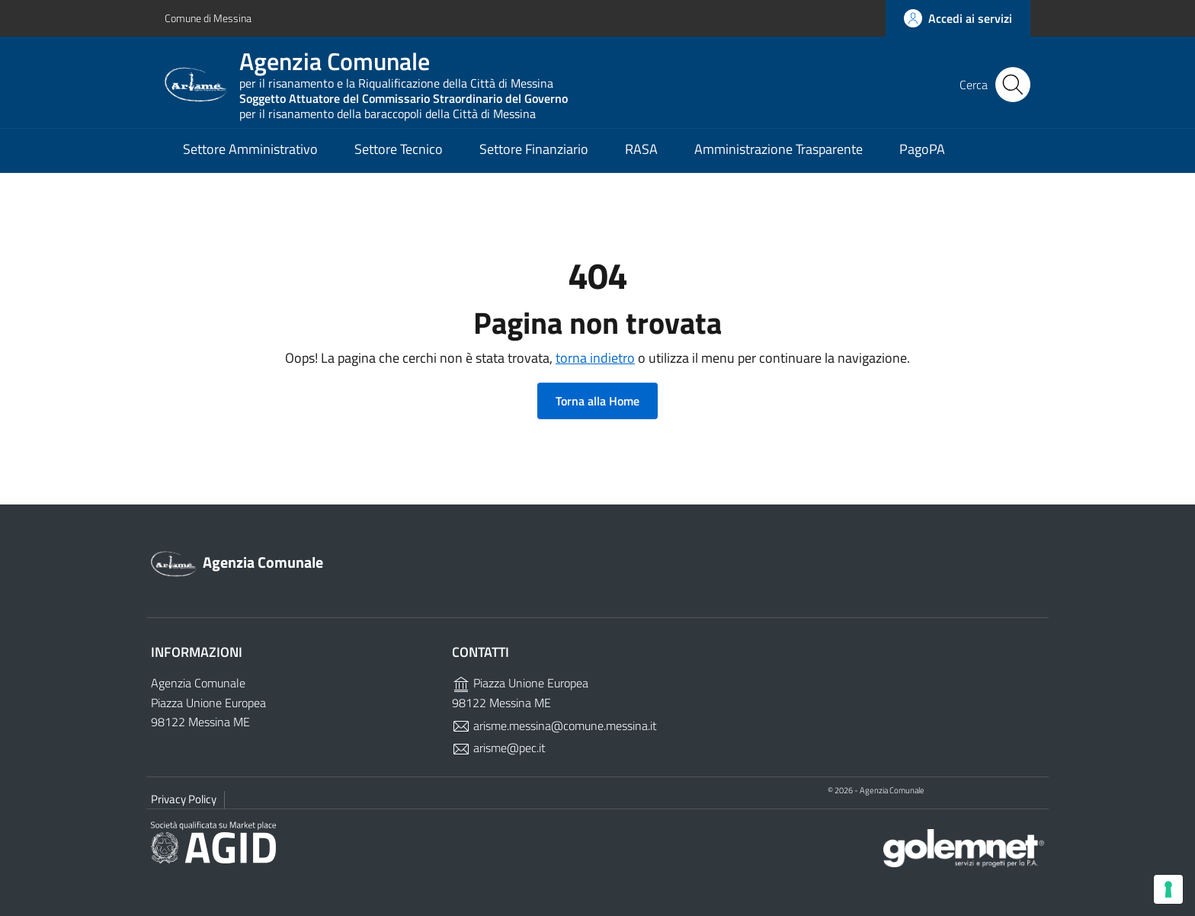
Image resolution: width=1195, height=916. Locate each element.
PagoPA (922, 149)
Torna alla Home (597, 401)
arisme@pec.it (499, 747)
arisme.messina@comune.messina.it (554, 725)
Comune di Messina (208, 18)
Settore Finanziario (533, 149)
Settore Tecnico (398, 149)
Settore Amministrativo (250, 149)
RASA (641, 149)
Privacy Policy (183, 799)
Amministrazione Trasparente (778, 149)
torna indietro (595, 358)
